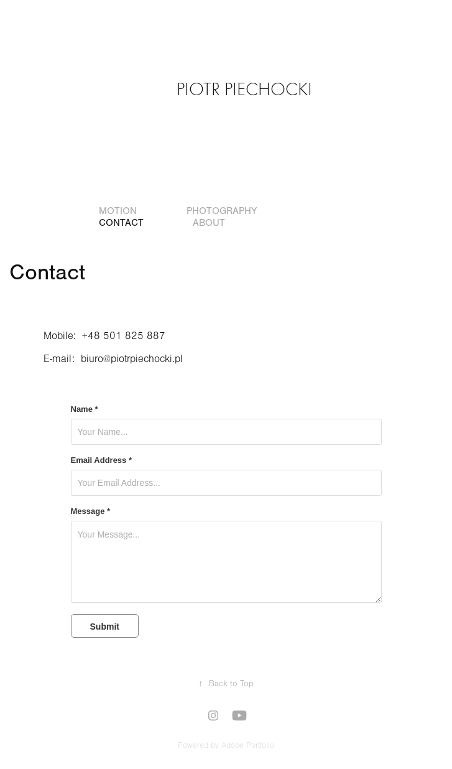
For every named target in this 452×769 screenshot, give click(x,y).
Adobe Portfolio (247, 745)
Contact (121, 222)
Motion (118, 211)
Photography (222, 211)
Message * (91, 511)
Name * (84, 409)
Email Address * (101, 460)
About (209, 222)
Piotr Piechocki (244, 89)
